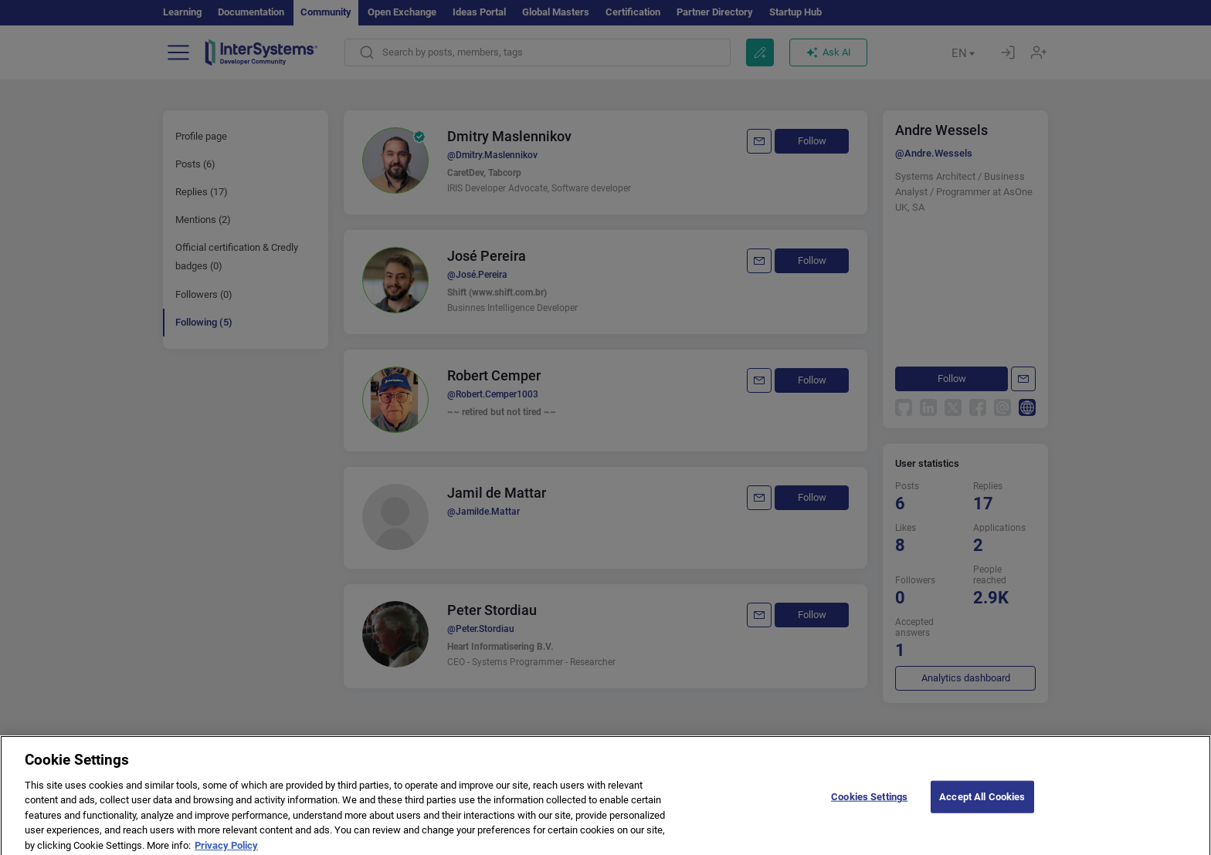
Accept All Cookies (982, 803)
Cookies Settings (869, 803)
